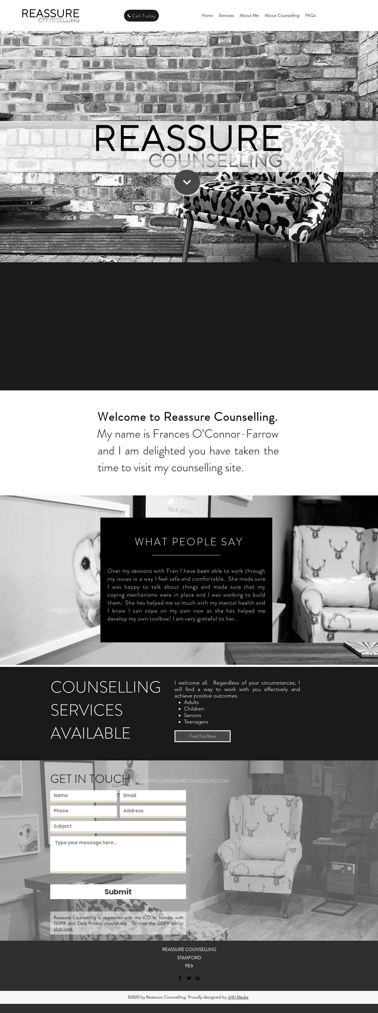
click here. (63, 929)
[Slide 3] (192, 653)
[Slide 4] (197, 653)
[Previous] (32, 580)
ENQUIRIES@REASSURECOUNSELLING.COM (182, 781)
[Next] (346, 580)
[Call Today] (141, 16)
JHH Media (238, 997)
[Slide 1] (181, 653)
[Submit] (118, 891)
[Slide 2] (187, 653)
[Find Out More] (203, 736)
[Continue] (187, 182)
